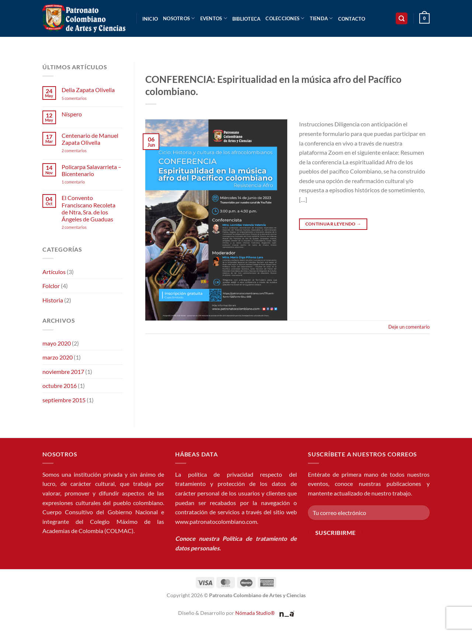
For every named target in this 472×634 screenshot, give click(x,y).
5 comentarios (81, 98)
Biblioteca (246, 19)
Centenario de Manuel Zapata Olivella (90, 139)
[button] (401, 19)
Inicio (150, 19)
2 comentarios (84, 150)
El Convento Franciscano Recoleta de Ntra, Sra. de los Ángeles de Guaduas (88, 208)
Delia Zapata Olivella (88, 89)
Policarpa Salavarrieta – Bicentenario (91, 170)
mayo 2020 (56, 343)
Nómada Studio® (255, 613)
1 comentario (84, 181)
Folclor (51, 285)
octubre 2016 (59, 385)
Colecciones (285, 18)
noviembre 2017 (63, 371)
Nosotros (179, 18)
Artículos (54, 271)
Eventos (213, 18)
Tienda (321, 18)
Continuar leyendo (333, 223)
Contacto (351, 19)
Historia (52, 300)
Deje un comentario (409, 327)
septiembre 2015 (64, 399)
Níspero (72, 114)
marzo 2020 (57, 357)
